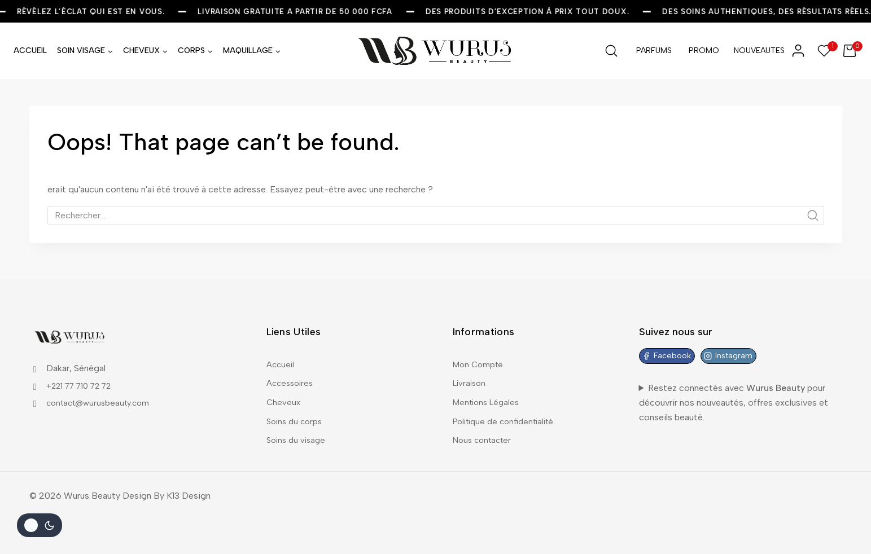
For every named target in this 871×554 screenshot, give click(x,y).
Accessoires (291, 376)
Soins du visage (298, 439)
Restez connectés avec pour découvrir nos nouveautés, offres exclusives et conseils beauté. (733, 395)
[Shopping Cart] (853, 51)
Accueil (281, 355)
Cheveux (283, 397)
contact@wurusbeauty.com (102, 393)
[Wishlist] (824, 51)
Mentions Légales (489, 397)
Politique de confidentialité (508, 418)
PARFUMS (654, 50)
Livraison (471, 376)
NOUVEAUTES (756, 50)
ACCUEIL (30, 50)
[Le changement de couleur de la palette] (39, 525)
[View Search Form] (611, 51)
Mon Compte (480, 355)
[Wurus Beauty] (435, 51)
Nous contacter (485, 439)
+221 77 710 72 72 (84, 376)
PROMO (704, 50)
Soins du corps (296, 418)
